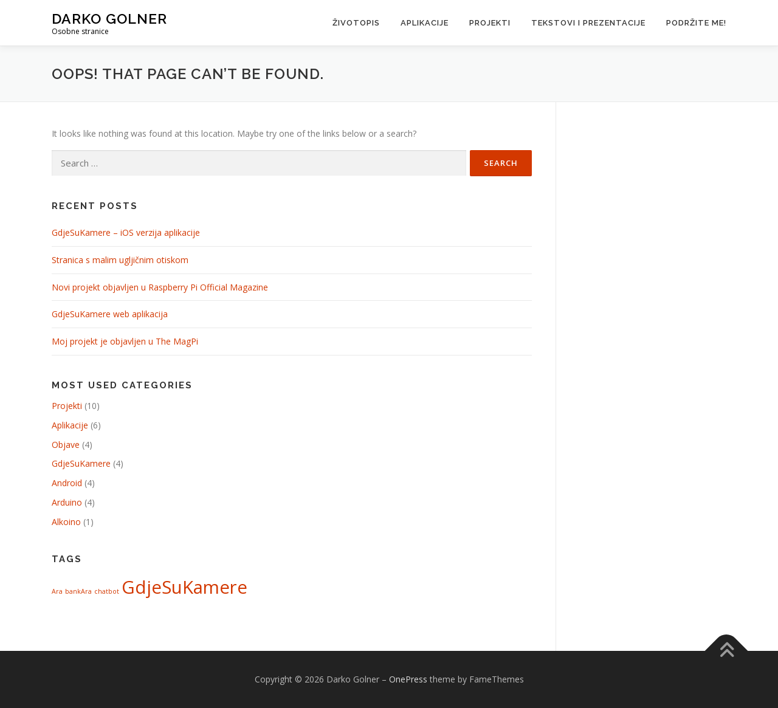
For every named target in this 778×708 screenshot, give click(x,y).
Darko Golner (109, 18)
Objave (66, 444)
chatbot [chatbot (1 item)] (106, 591)
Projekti (490, 22)
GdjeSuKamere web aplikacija (110, 314)
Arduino (67, 502)
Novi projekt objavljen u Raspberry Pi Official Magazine (160, 287)
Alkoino (66, 522)
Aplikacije (425, 22)
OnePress (408, 679)
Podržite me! (696, 22)
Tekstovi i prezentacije (588, 22)
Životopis (356, 22)
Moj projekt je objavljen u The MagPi (125, 341)
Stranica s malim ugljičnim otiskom (120, 260)
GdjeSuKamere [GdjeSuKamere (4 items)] (184, 587)
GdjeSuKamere (81, 463)
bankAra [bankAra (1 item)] (78, 591)
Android (67, 483)
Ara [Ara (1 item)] (57, 591)
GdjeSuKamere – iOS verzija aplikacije (126, 232)
